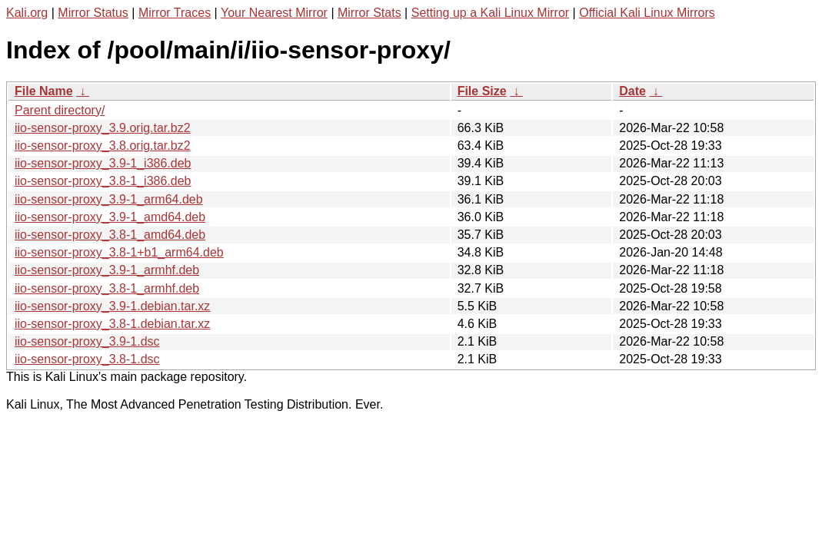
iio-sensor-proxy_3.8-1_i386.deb (103, 180)
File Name (44, 91)
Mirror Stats (369, 12)
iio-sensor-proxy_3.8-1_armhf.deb (107, 288)
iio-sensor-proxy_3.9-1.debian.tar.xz (112, 306)
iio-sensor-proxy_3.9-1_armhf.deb (107, 269)
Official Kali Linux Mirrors (647, 12)
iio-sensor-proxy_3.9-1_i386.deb (103, 163)
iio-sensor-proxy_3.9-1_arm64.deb (109, 199)
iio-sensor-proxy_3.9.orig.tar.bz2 (103, 127)
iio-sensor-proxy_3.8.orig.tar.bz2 (103, 145)
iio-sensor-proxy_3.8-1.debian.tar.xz (112, 323)
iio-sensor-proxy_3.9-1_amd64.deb (110, 217)
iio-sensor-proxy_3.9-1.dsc (87, 341)
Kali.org (27, 12)
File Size (482, 91)
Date (632, 91)
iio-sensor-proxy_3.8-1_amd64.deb (110, 234)
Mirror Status (93, 12)
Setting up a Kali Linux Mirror (490, 12)
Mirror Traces (174, 12)
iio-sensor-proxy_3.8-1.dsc (87, 359)
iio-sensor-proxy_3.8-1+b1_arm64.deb (119, 252)
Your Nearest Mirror (274, 12)
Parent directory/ (60, 110)
